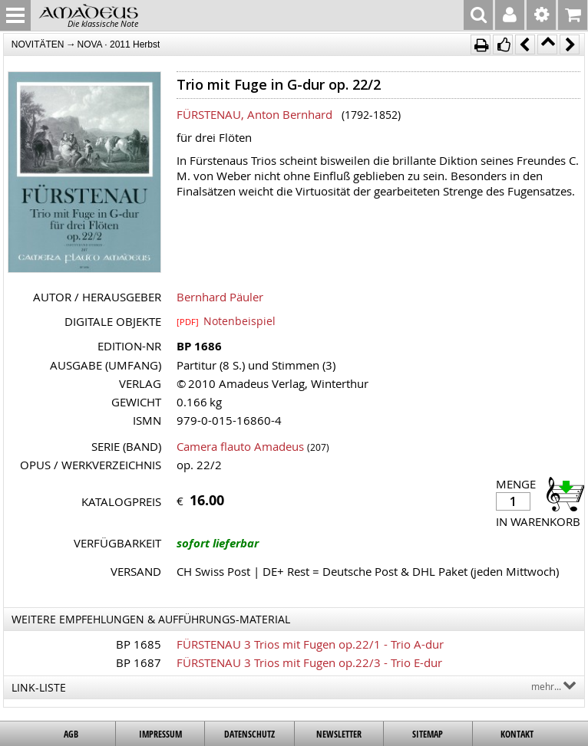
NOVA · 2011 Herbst (119, 44)
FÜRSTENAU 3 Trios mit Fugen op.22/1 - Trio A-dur (310, 644)
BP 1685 (138, 644)
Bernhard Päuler (220, 296)
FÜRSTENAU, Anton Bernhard (254, 114)
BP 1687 (138, 662)
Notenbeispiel (226, 320)
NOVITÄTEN (38, 44)
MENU (15, 15)
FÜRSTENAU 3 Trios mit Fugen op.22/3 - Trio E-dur (309, 662)
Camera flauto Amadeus (240, 446)
